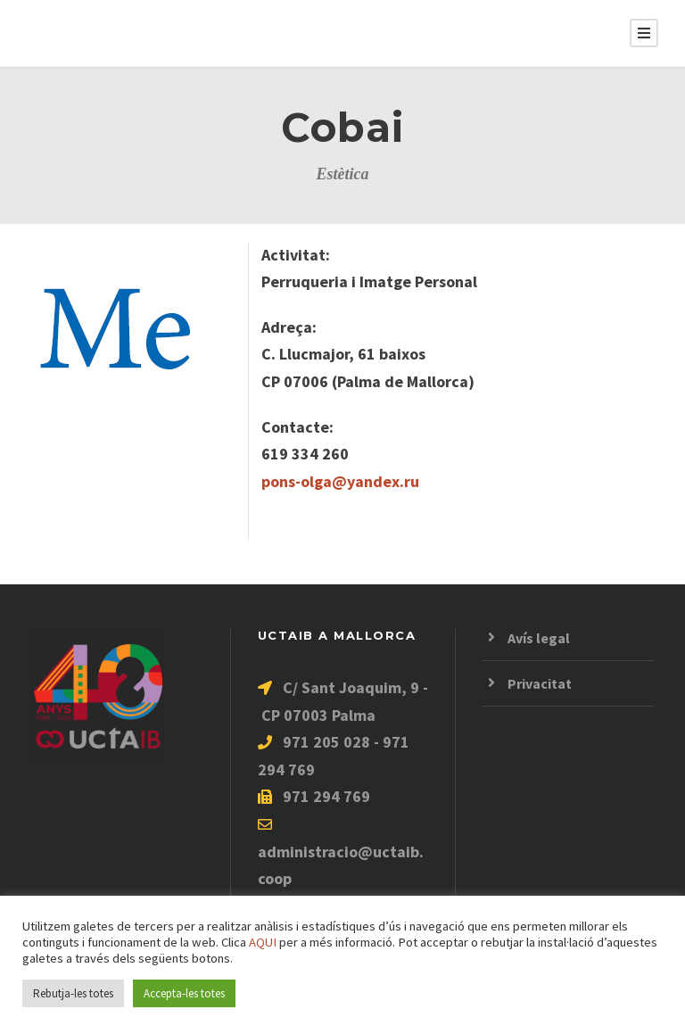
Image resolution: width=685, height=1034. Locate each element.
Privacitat (540, 683)
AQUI (262, 942)
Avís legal (539, 638)
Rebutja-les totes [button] (73, 993)
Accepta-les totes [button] (184, 993)
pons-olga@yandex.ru (340, 481)
